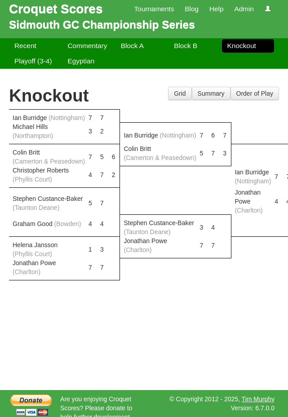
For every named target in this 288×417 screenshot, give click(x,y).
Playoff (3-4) (33, 61)
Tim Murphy (258, 399)
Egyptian (80, 61)
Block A (132, 45)
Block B (185, 45)
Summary (211, 93)
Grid (180, 93)
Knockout (241, 45)
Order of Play (254, 93)
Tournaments (154, 9)
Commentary (87, 45)
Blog (192, 9)
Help (216, 9)
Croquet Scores (56, 9)
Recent (25, 45)
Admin (244, 9)
